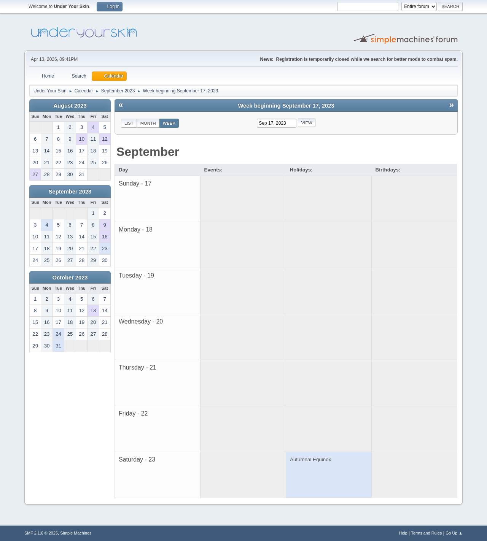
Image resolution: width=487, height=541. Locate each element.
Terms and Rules (426, 533)
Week (169, 123)
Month (148, 123)
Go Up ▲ (454, 533)
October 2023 (70, 277)
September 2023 (70, 192)
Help (403, 533)
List (129, 123)
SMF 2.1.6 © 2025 (41, 533)
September (147, 152)
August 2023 (69, 106)
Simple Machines (75, 533)
